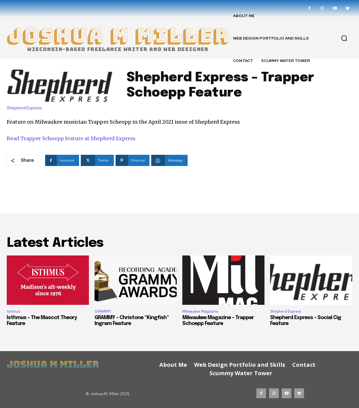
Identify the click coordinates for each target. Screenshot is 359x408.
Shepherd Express (26, 108)
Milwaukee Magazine (200, 311)
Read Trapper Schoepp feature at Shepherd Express (71, 138)
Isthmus (13, 311)
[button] (344, 38)
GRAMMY (103, 311)
